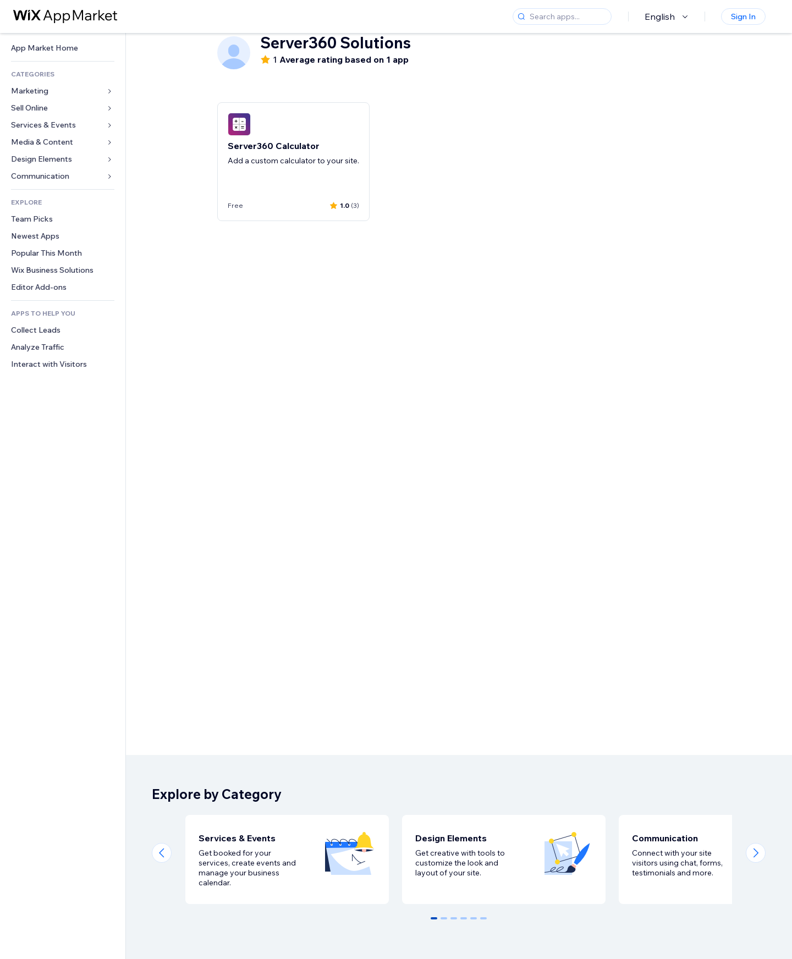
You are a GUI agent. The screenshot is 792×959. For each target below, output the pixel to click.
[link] (62, 48)
